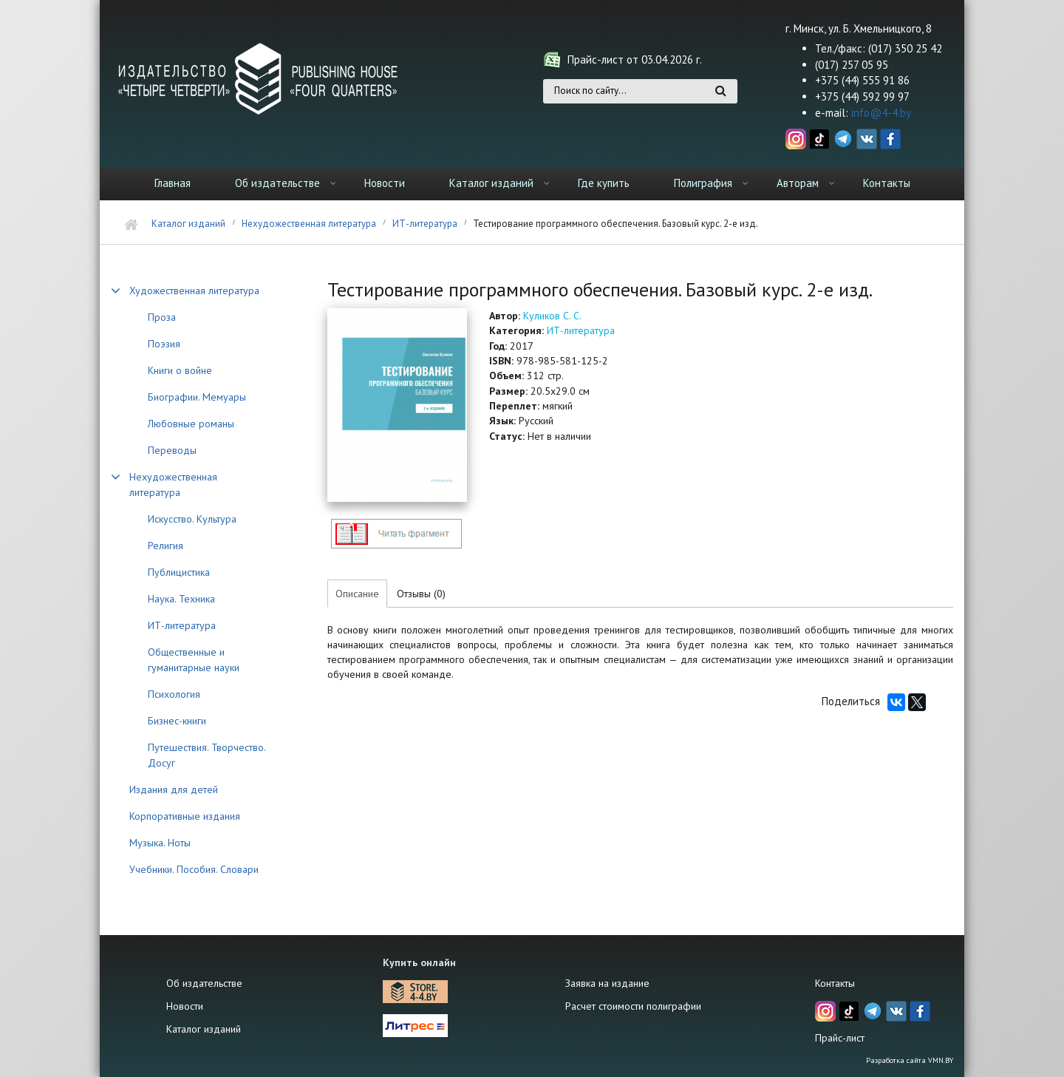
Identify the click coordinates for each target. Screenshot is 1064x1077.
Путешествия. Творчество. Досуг (206, 755)
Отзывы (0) (421, 593)
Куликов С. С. (552, 315)
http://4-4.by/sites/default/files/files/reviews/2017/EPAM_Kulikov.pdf (396, 533)
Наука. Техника (181, 598)
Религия (165, 545)
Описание (357, 593)
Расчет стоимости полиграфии (633, 1006)
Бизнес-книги (177, 720)
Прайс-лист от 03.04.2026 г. (634, 59)
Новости (384, 183)
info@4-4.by (881, 113)
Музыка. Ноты (160, 842)
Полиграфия (703, 183)
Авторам (798, 183)
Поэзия (164, 343)
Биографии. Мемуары (197, 397)
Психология (174, 694)
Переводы (172, 450)
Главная (172, 183)
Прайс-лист (839, 1037)
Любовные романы (191, 423)
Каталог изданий (491, 183)
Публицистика (179, 572)
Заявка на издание (607, 983)
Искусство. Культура (192, 519)
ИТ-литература (424, 223)
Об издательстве (277, 183)
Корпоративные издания (184, 816)
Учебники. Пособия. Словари (194, 869)
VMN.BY (940, 1060)
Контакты (886, 183)
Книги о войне (180, 370)
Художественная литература (194, 290)
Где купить (604, 183)
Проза (162, 317)
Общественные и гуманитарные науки (193, 659)
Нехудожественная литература (309, 223)
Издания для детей (173, 789)
